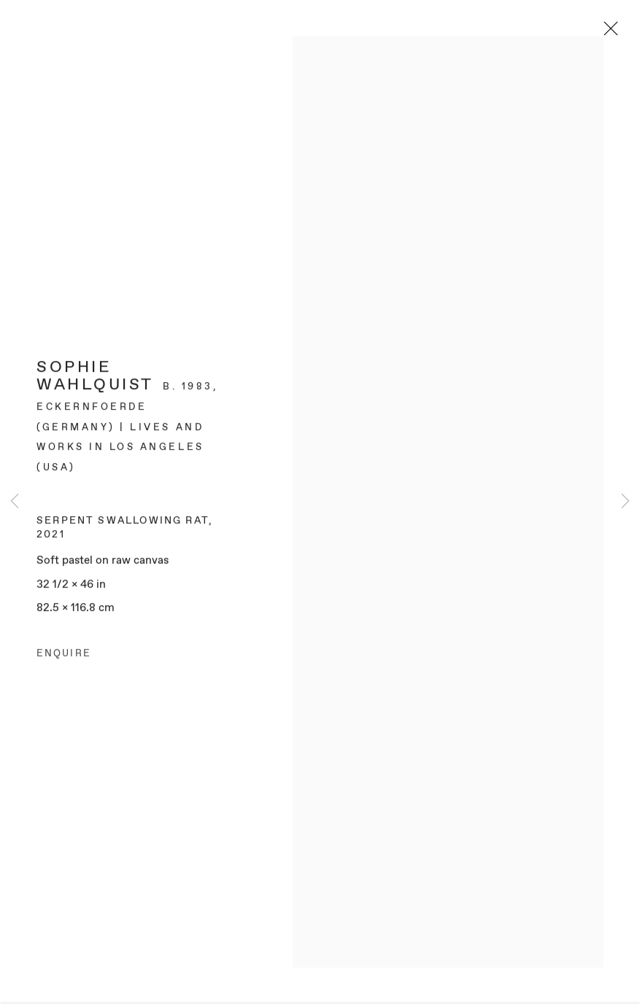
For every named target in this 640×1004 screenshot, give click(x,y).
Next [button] (625, 502)
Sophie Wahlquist (94, 380)
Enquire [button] (63, 657)
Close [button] (608, 33)
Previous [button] (14, 502)
